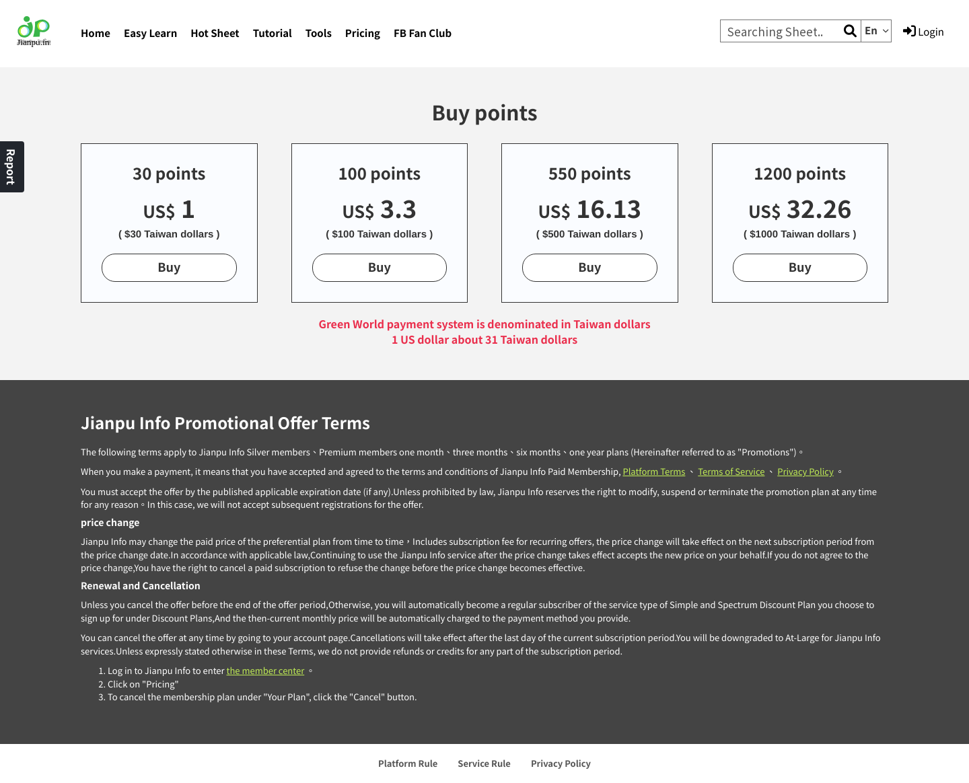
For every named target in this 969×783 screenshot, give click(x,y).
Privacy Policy (805, 471)
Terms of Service (731, 471)
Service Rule (484, 763)
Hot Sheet (214, 33)
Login (923, 31)
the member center (265, 670)
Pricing (362, 33)
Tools (319, 33)
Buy (168, 267)
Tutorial (272, 33)
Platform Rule (407, 763)
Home (95, 33)
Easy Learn (150, 33)
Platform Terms (653, 471)
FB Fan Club (423, 33)
